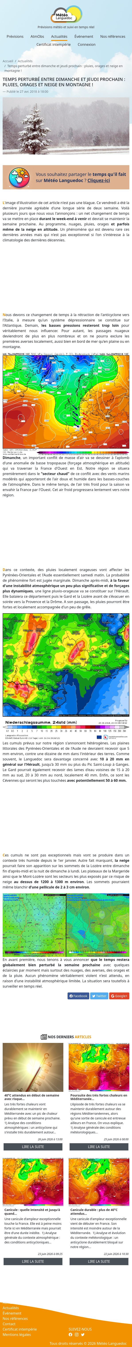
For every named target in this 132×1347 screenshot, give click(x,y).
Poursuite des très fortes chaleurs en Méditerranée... (98, 1097)
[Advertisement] (66, 277)
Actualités (59, 36)
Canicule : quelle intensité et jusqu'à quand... (32, 1212)
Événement (83, 36)
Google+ (119, 996)
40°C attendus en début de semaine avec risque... (31, 1097)
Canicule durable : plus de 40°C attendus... (94, 1212)
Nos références (112, 36)
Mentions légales (17, 1334)
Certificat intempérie (54, 44)
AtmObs (37, 36)
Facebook (78, 996)
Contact (9, 1323)
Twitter (99, 996)
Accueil (8, 61)
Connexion (86, 44)
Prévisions (15, 36)
